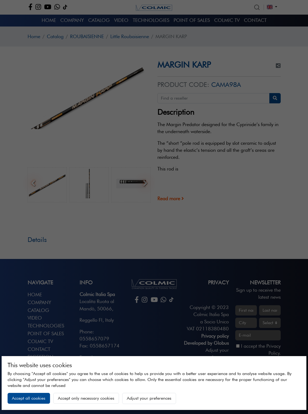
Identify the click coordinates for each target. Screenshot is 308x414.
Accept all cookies (28, 398)
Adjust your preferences (149, 398)
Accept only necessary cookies (86, 398)
